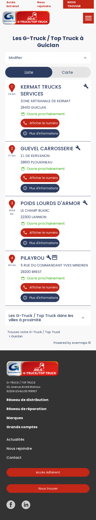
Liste (29, 72)
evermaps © (81, 343)
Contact (13, 458)
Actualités (15, 439)
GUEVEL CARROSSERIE (47, 148)
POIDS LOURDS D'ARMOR (50, 203)
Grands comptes (21, 427)
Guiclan (17, 336)
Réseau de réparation (26, 409)
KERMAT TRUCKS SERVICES (41, 90)
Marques (14, 418)
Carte (67, 72)
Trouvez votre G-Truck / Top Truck (33, 332)
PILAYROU (32, 258)
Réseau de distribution (27, 400)
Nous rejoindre (19, 448)
